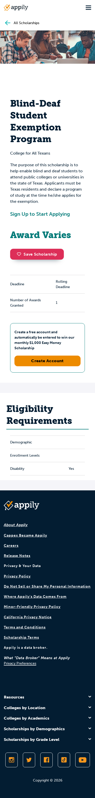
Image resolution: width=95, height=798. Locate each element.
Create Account (47, 360)
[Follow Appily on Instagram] (11, 760)
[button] (20, 254)
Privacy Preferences (20, 663)
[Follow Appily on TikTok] (64, 760)
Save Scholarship (37, 254)
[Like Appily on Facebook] (46, 760)
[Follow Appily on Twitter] (29, 760)
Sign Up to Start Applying (40, 214)
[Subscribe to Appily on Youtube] (82, 760)
